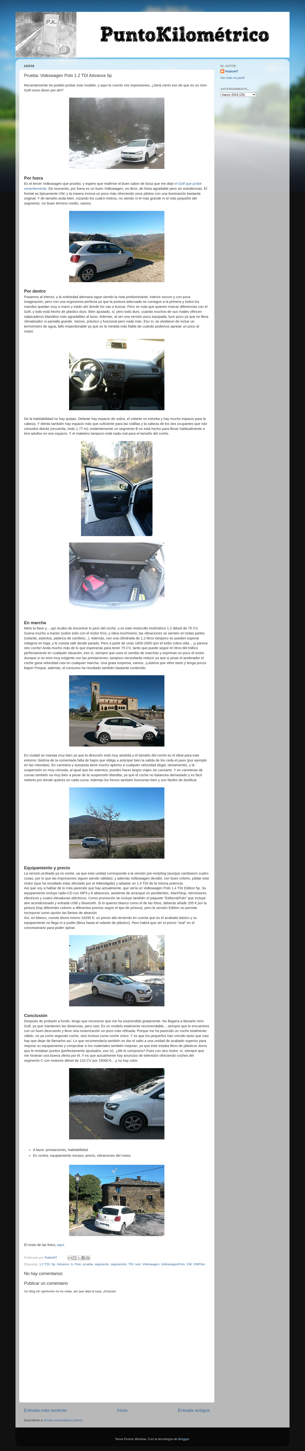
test (137, 1264)
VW (189, 1264)
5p (53, 1264)
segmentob (119, 1264)
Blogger (183, 1439)
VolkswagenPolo (173, 1264)
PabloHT (231, 71)
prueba (88, 1264)
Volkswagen (150, 1264)
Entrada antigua (194, 1410)
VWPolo (199, 1264)
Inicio (122, 1410)
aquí (60, 1245)
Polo (78, 1264)
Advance (63, 1264)
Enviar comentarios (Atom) (63, 1420)
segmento (102, 1264)
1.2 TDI (44, 1264)
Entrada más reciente (45, 1410)
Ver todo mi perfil (232, 78)
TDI (130, 1264)
